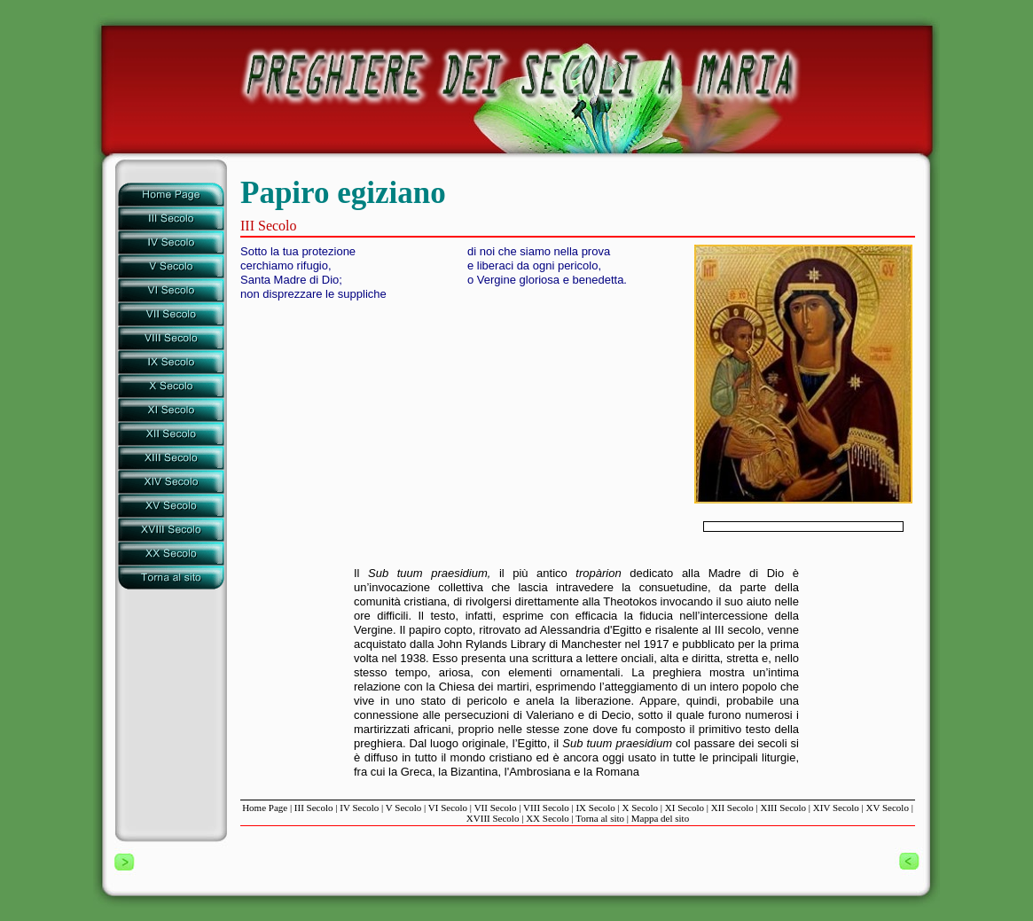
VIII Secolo (546, 807)
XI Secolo (684, 807)
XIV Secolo (836, 807)
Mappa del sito (660, 818)
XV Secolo (887, 807)
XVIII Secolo (493, 818)
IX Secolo (594, 807)
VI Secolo (447, 807)
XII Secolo (732, 807)
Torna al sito (599, 818)
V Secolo (403, 807)
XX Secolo (547, 818)
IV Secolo (359, 807)
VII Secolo (495, 807)
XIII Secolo (783, 807)
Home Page (264, 807)
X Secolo (640, 807)
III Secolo (313, 807)
